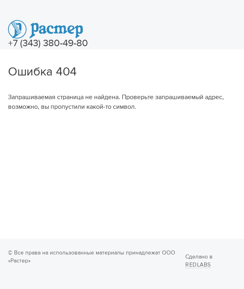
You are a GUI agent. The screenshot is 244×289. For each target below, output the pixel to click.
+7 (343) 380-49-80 (48, 43)
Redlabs (198, 265)
